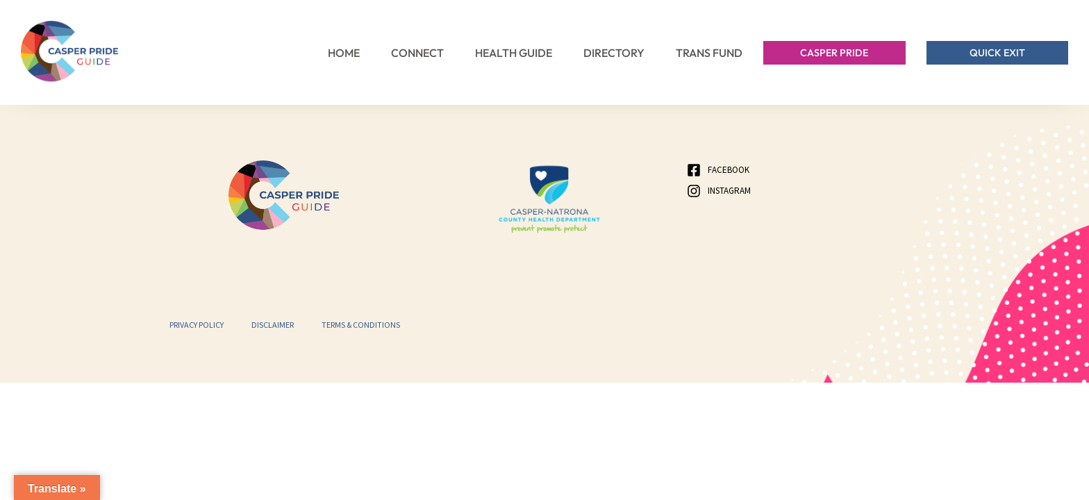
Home (344, 53)
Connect (417, 53)
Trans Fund (709, 53)
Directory (614, 53)
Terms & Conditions (361, 324)
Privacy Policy (196, 324)
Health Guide (513, 53)
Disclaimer (272, 324)
